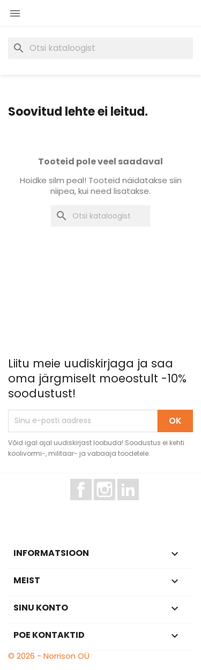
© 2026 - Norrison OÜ (49, 655)
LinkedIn (134, 505)
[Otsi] (100, 48)
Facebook (91, 505)
